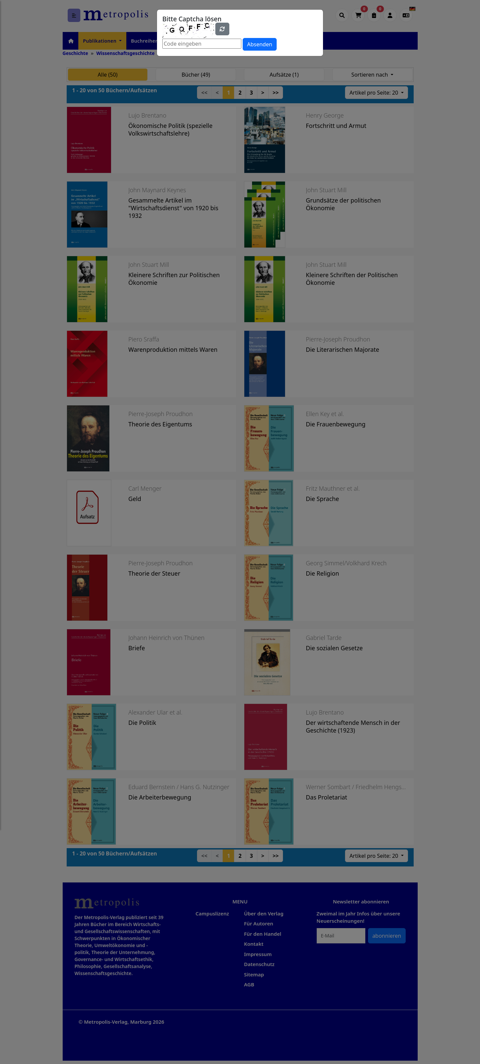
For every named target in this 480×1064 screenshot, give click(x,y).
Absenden (259, 44)
